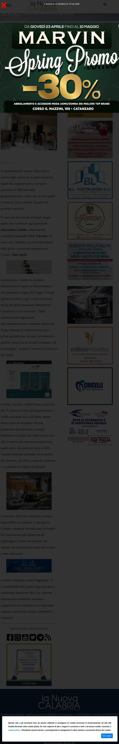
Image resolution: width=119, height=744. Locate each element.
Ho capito (107, 736)
